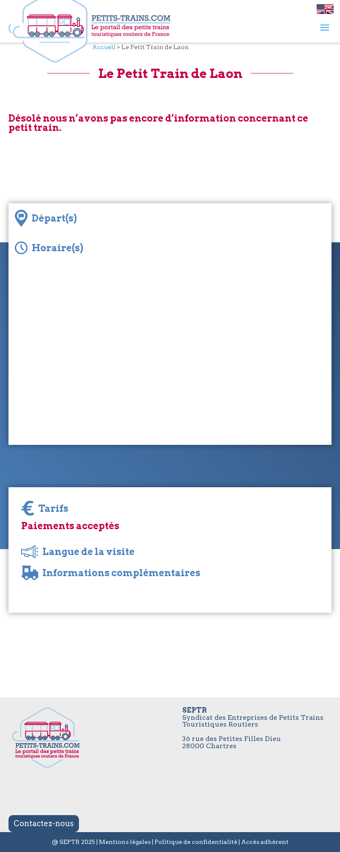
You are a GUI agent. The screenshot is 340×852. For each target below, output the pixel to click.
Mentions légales (125, 841)
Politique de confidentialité (196, 841)
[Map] (170, 360)
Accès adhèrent (265, 841)
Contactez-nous (44, 823)
